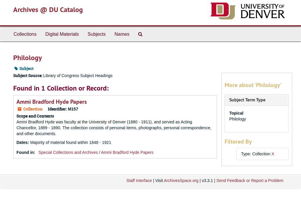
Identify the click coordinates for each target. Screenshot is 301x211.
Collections (25, 34)
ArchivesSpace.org (181, 180)
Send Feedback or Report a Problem (249, 180)
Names (121, 34)
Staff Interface (139, 180)
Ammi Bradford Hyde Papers (51, 102)
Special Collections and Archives (68, 152)
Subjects (97, 34)
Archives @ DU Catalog (48, 9)
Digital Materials (62, 34)
